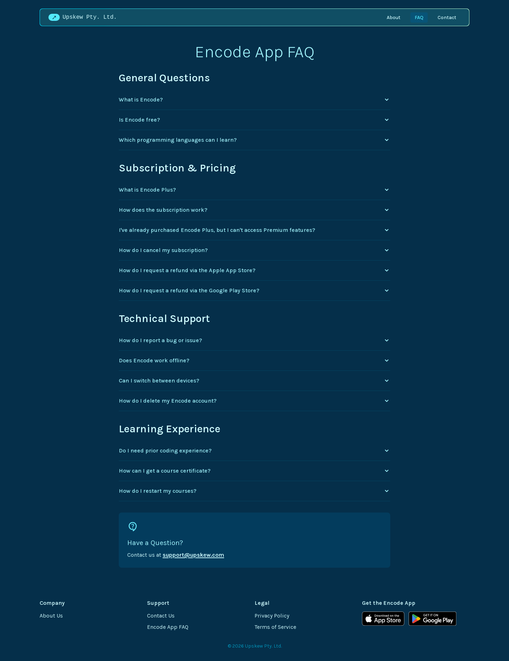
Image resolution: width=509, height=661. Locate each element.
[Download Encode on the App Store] (383, 619)
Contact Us (161, 615)
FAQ (419, 17)
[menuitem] (393, 17)
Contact (447, 17)
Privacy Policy (272, 615)
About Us (51, 615)
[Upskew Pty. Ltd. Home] (84, 17)
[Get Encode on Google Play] (432, 619)
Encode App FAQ (167, 627)
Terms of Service (275, 627)
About (393, 17)
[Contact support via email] (254, 540)
